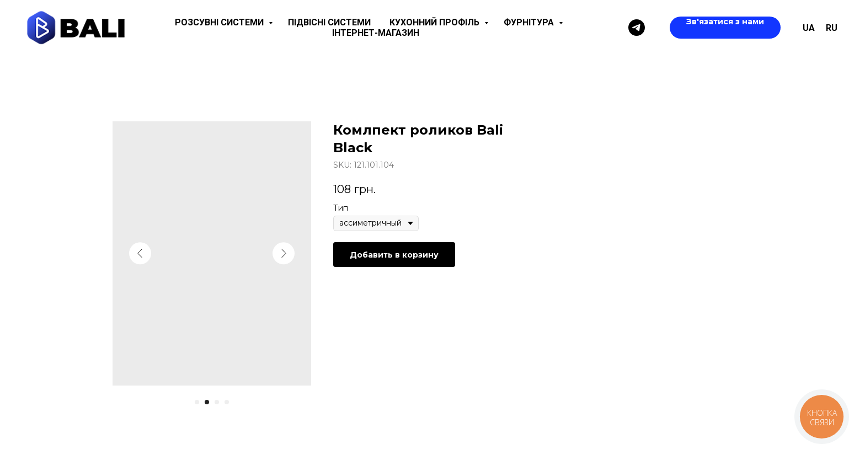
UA (809, 28)
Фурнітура (530, 22)
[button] (725, 28)
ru (831, 28)
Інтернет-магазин (375, 33)
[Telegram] (636, 27)
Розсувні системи (220, 22)
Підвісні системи (329, 22)
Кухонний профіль (435, 22)
